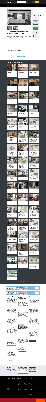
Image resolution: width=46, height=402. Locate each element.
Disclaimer (8, 388)
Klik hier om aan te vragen (40, 400)
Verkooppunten (35, 23)
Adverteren (14, 379)
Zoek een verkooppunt (21, 351)
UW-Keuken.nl (20, 382)
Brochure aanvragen (33, 371)
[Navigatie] (8, 5)
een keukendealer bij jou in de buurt (23, 306)
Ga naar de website (35, 26)
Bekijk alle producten (23, 281)
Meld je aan (23, 373)
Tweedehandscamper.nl (32, 379)
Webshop (30, 394)
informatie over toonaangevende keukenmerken (21, 325)
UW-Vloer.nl (19, 384)
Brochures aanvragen (35, 28)
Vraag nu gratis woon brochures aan (18, 56)
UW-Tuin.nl (19, 383)
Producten (35, 21)
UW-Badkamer (20, 379)
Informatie (35, 19)
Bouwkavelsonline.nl (20, 390)
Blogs (30, 390)
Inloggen (8, 379)
